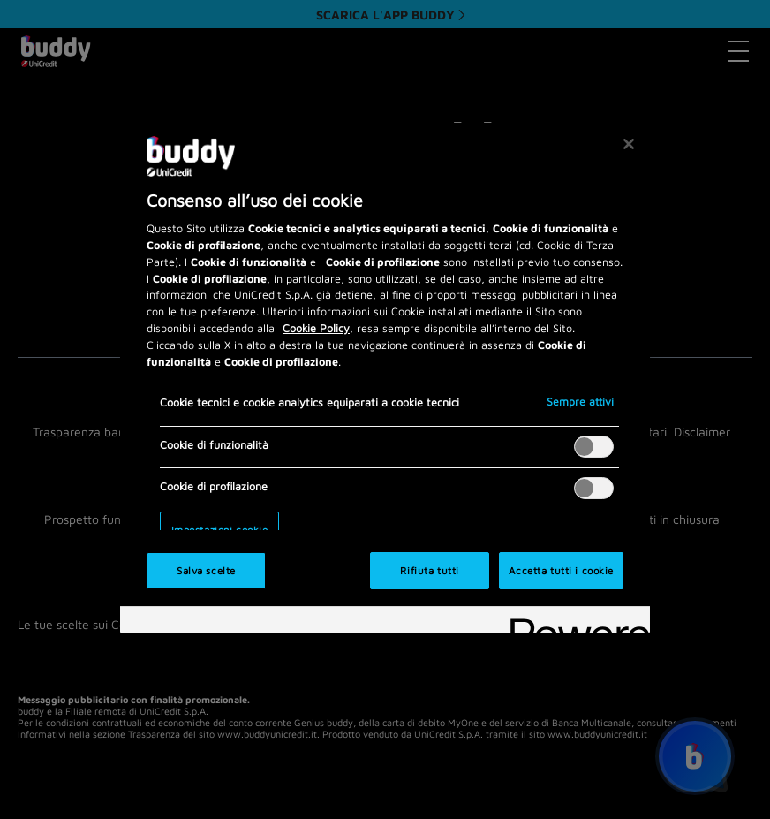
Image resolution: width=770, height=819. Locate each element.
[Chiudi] (628, 144)
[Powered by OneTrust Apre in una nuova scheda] (574, 622)
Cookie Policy (316, 328)
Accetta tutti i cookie (561, 570)
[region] (385, 378)
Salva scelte (206, 570)
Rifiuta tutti (429, 570)
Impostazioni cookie (219, 529)
